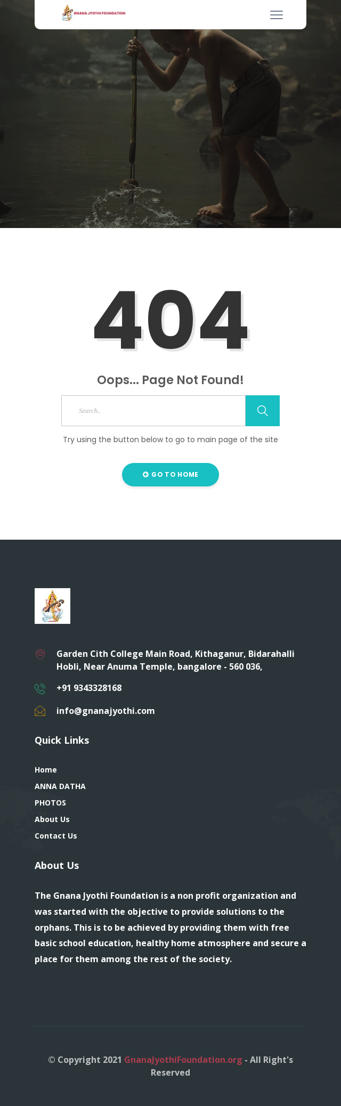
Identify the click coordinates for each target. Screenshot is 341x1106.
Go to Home (171, 474)
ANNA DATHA (60, 786)
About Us (52, 819)
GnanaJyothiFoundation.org (183, 1060)
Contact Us (56, 836)
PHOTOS (50, 803)
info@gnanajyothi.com (105, 711)
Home (46, 770)
